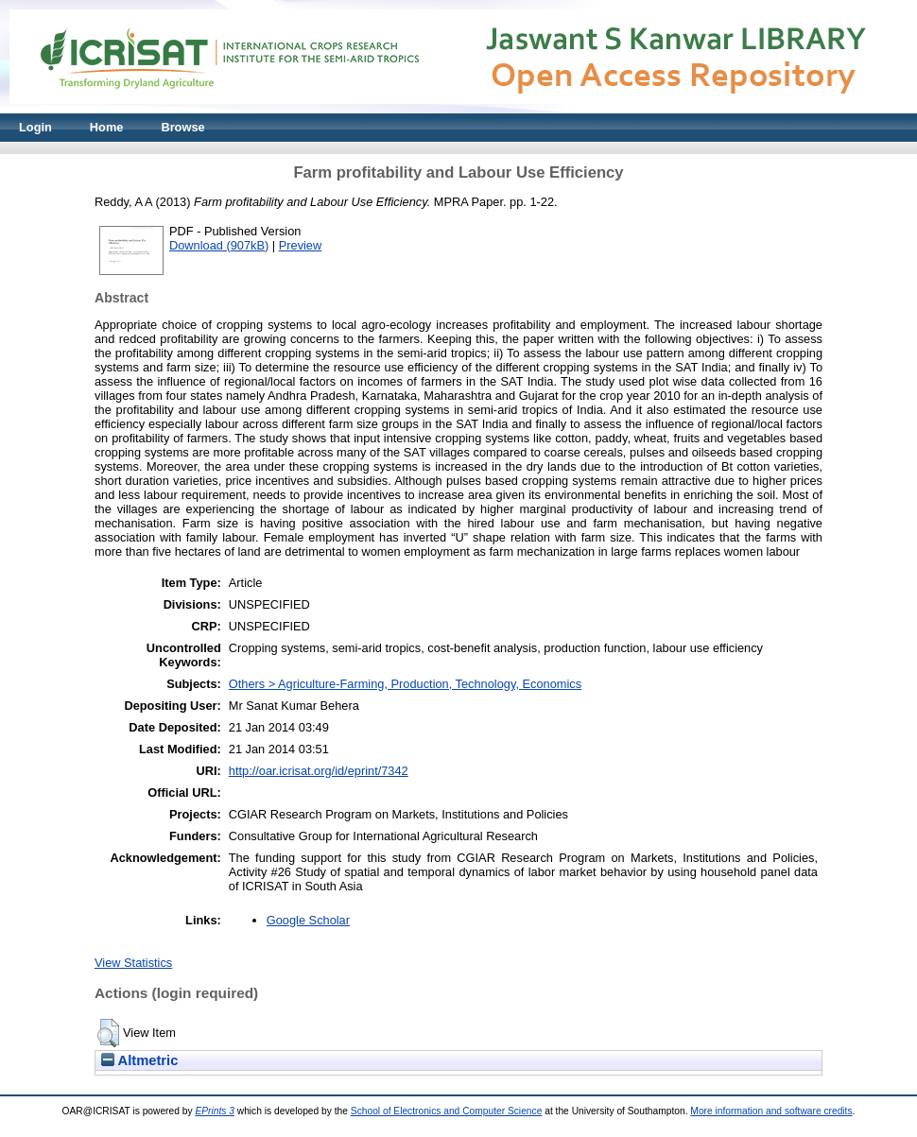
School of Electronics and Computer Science (447, 1111)
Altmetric (139, 1060)
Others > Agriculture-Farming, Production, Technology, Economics (405, 684)
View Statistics (133, 963)
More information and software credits (771, 1111)
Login (35, 127)
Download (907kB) (218, 245)
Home (107, 127)
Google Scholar (308, 920)
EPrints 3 (214, 1111)
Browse (182, 127)
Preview (300, 245)
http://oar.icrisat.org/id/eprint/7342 (318, 771)
